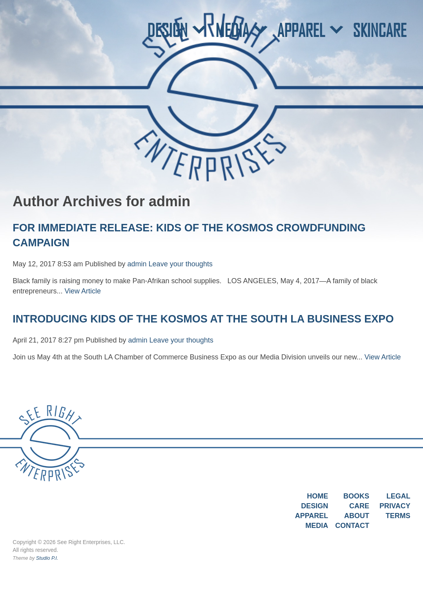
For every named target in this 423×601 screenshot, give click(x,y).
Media (316, 526)
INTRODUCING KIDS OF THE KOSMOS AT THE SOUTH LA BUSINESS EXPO (203, 319)
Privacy (394, 506)
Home (317, 496)
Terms (398, 516)
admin (137, 264)
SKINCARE (380, 30)
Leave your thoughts (181, 264)
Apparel (311, 516)
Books (356, 496)
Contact (352, 526)
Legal (398, 496)
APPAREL (301, 30)
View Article (82, 291)
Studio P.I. (47, 558)
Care (359, 506)
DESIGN (167, 30)
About (356, 516)
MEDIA (232, 30)
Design (314, 506)
